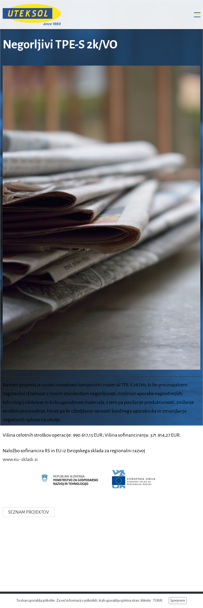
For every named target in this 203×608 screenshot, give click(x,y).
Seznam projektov (28, 512)
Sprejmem (177, 600)
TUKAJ (157, 600)
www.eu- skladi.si (20, 459)
